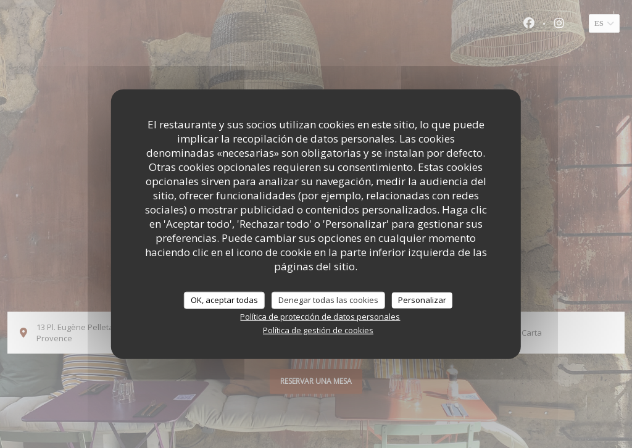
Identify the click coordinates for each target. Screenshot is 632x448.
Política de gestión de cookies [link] (318, 329)
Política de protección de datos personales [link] (320, 315)
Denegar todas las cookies (328, 299)
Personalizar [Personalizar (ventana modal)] (422, 299)
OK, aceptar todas (224, 299)
